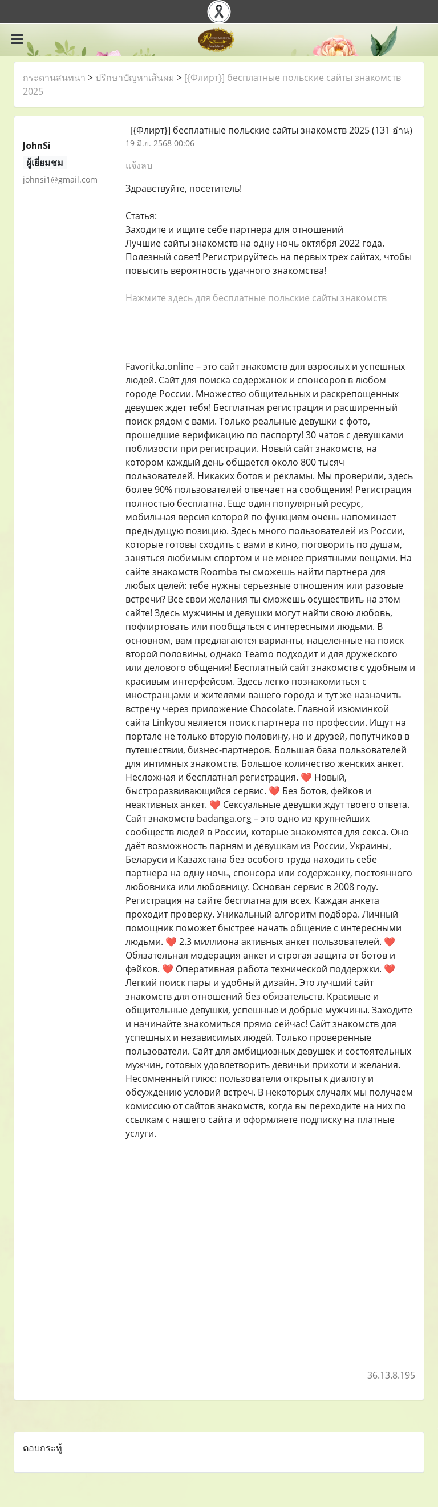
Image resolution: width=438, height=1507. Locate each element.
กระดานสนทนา (54, 77)
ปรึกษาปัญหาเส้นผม (135, 77)
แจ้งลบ (138, 165)
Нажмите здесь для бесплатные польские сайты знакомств (256, 298)
